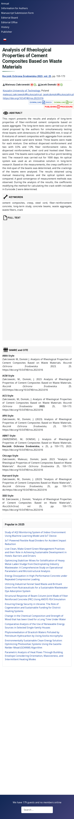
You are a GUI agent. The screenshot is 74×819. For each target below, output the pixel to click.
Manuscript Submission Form (17, 13)
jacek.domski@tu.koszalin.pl (58, 94)
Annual (5, 3)
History (5, 27)
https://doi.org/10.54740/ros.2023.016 (23, 98)
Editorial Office (9, 22)
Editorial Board (9, 17)
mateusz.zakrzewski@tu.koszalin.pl (22, 94)
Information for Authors (14, 8)
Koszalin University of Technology (21, 90)
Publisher (6, 31)
